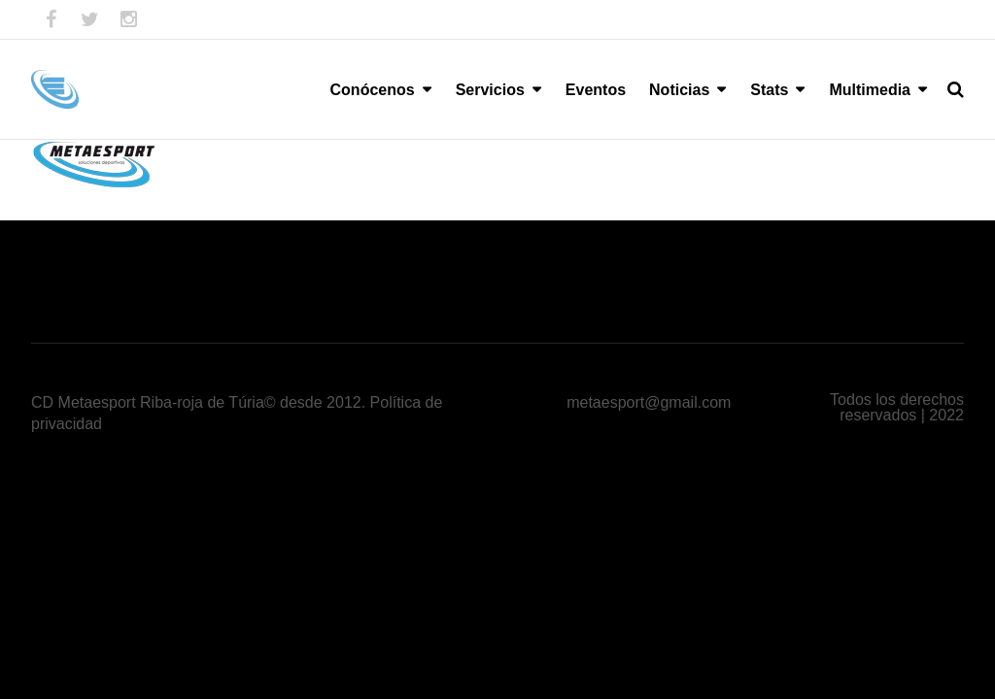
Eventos (596, 90)
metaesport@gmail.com (648, 402)
